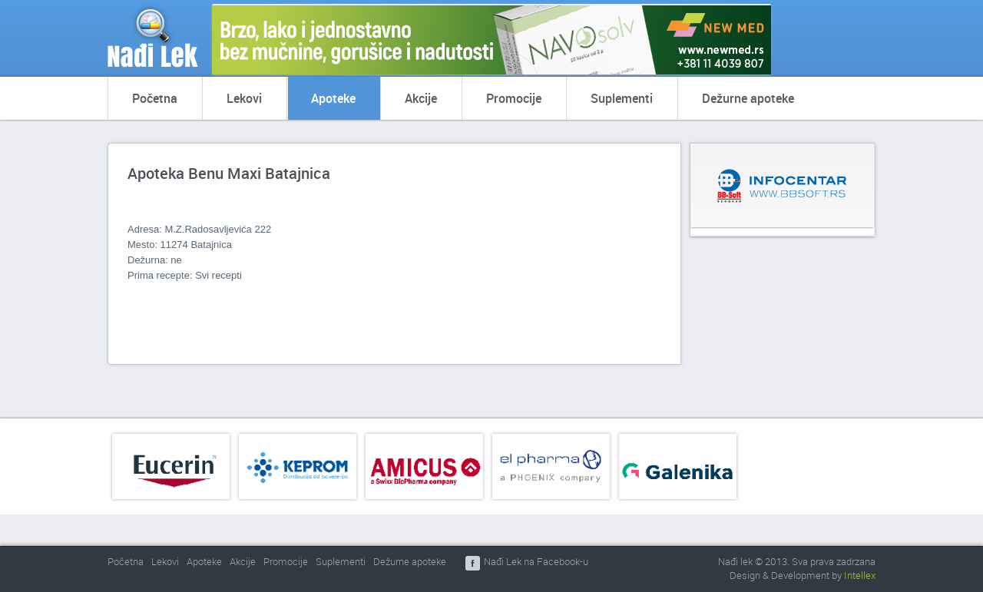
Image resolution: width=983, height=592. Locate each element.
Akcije (421, 98)
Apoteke (333, 98)
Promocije (513, 98)
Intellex (859, 575)
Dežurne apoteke (748, 98)
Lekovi (244, 98)
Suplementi (622, 98)
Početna (154, 98)
